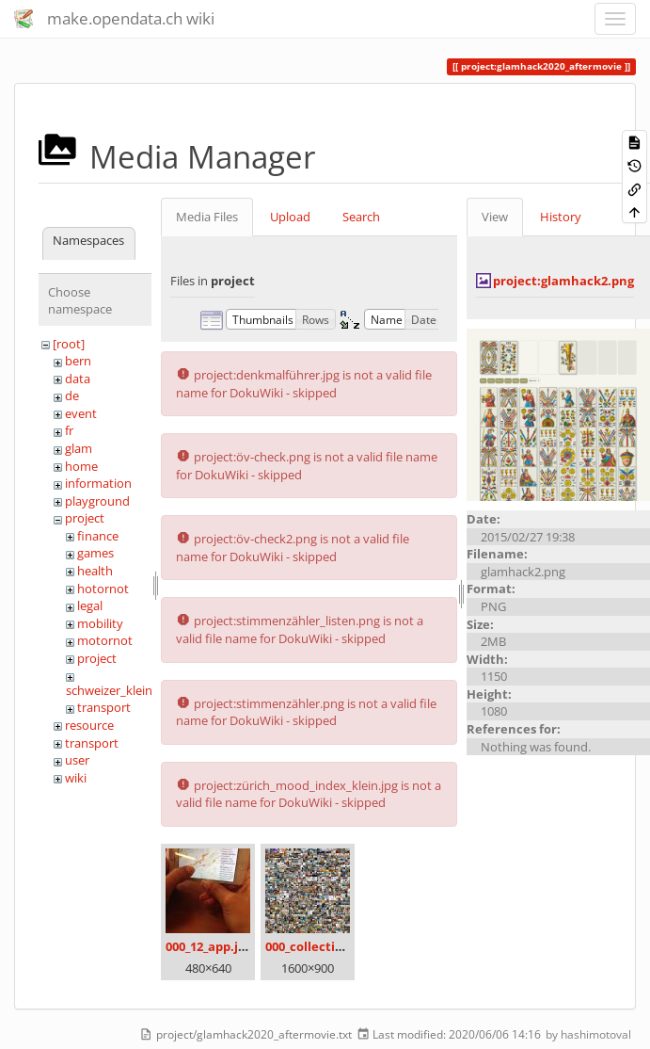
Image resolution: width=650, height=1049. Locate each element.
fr (69, 430)
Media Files (207, 216)
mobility (100, 623)
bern (78, 360)
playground (97, 500)
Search (361, 216)
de (72, 395)
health (95, 570)
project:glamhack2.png (563, 280)
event (81, 413)
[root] (69, 343)
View (495, 216)
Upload (290, 216)
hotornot (103, 588)
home (81, 466)
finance (98, 535)
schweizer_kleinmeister (130, 690)
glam (78, 448)
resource (89, 725)
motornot (105, 640)
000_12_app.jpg (209, 946)
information (98, 483)
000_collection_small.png (340, 946)
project (84, 517)
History (560, 216)
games (95, 552)
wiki (76, 777)
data (77, 378)
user (77, 759)
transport (104, 707)
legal (90, 605)
